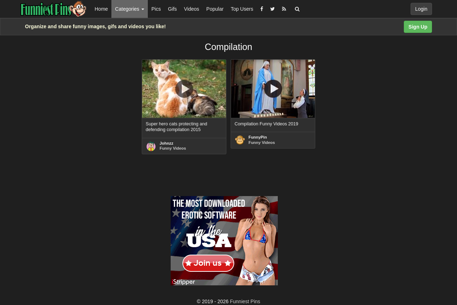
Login (421, 9)
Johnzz (166, 143)
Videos (191, 9)
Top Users (242, 9)
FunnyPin (257, 137)
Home (101, 9)
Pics (156, 9)
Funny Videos (173, 148)
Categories (129, 9)
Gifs (172, 9)
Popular (215, 9)
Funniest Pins (245, 301)
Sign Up (417, 27)
